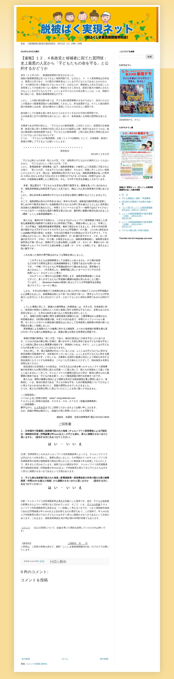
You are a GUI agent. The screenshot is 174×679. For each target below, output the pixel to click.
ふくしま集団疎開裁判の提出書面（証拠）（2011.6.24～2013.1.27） (137, 224)
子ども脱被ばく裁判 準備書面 (136, 198)
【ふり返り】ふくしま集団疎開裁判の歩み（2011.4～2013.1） (137, 208)
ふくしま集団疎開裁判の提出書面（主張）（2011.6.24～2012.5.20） (137, 216)
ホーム (65, 659)
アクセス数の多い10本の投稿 (135, 230)
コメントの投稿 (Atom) (36, 664)
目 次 (125, 195)
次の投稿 (26, 659)
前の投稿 (104, 659)
